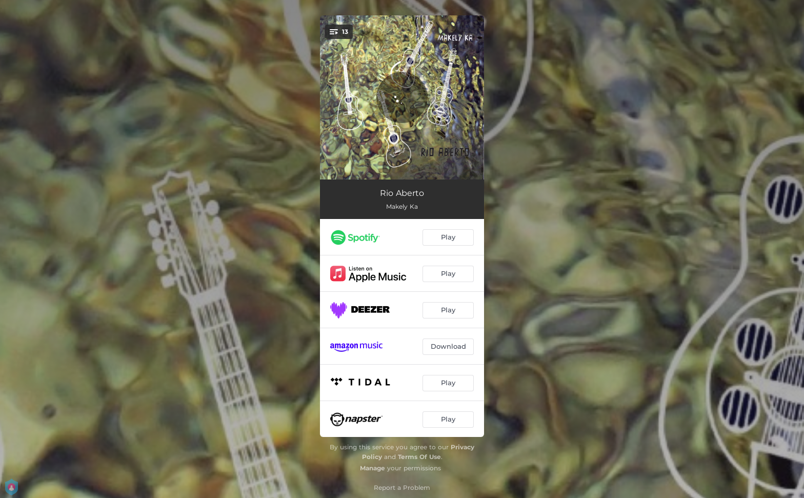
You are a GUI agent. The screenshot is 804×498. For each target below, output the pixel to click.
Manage (372, 468)
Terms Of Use (419, 457)
